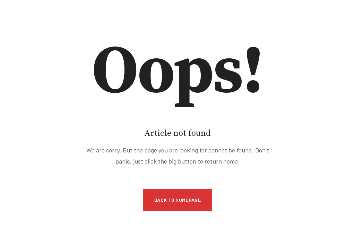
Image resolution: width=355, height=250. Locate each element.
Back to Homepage (177, 200)
